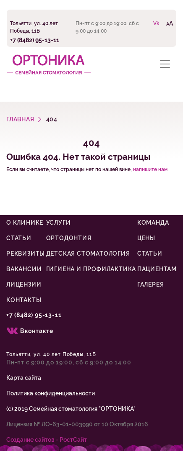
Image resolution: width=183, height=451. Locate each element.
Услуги (58, 222)
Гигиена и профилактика (91, 269)
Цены (146, 238)
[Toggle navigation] (165, 63)
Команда (153, 222)
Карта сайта (23, 377)
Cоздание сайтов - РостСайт (46, 439)
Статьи (18, 238)
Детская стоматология (88, 253)
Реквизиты (25, 253)
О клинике (24, 222)
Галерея (150, 284)
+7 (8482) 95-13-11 (34, 40)
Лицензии (23, 284)
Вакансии (24, 269)
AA (169, 23)
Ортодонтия (69, 238)
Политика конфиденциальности (50, 393)
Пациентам (157, 269)
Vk (156, 23)
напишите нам (150, 169)
